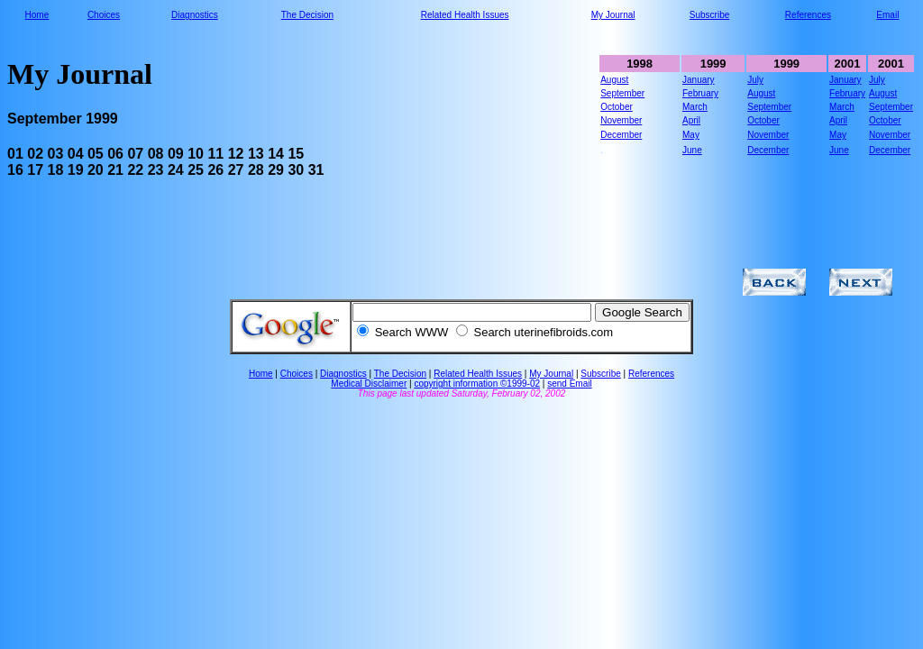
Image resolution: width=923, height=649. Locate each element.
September (622, 93)
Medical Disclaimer (369, 383)
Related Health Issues (465, 15)
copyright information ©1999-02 (477, 383)
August (614, 80)
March (695, 107)
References (808, 15)
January (698, 80)
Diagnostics (194, 15)
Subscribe (709, 15)
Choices (103, 15)
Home (37, 15)
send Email (569, 383)
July (755, 80)
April (691, 120)
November (621, 120)
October (616, 107)
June (692, 150)
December (621, 135)
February (700, 93)
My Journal (613, 15)
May (690, 135)
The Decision (307, 15)
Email (887, 15)
